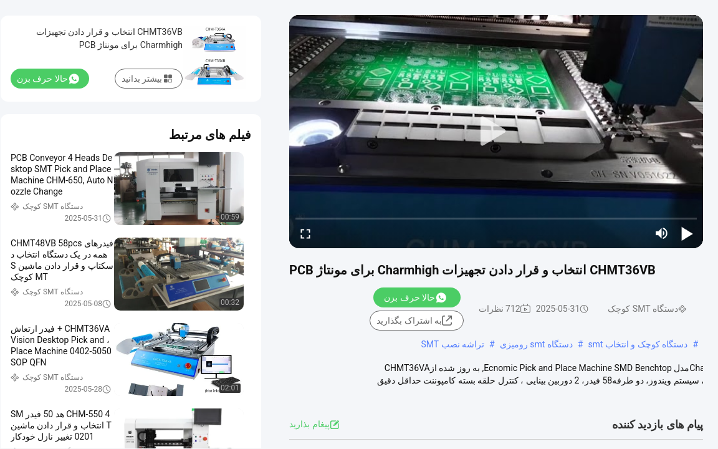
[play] (496, 131)
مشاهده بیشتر (648, 393)
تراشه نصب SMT (452, 344)
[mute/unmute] (661, 233)
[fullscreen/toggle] (305, 233)
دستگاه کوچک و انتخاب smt (637, 344)
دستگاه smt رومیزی (536, 344)
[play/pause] (686, 233)
